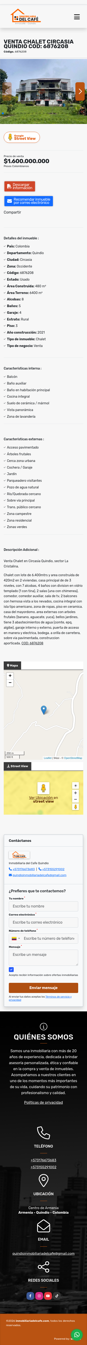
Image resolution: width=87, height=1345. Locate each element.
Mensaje (15, 947)
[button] (3, 113)
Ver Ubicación (41, 798)
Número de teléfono (23, 930)
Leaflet (48, 758)
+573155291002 (53, 869)
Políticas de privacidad (43, 1102)
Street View (22, 137)
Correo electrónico (22, 914)
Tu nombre (17, 898)
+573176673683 (24, 869)
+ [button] (10, 676)
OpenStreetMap (73, 758)
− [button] (10, 683)
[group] (43, 91)
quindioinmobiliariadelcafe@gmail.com (39, 875)
